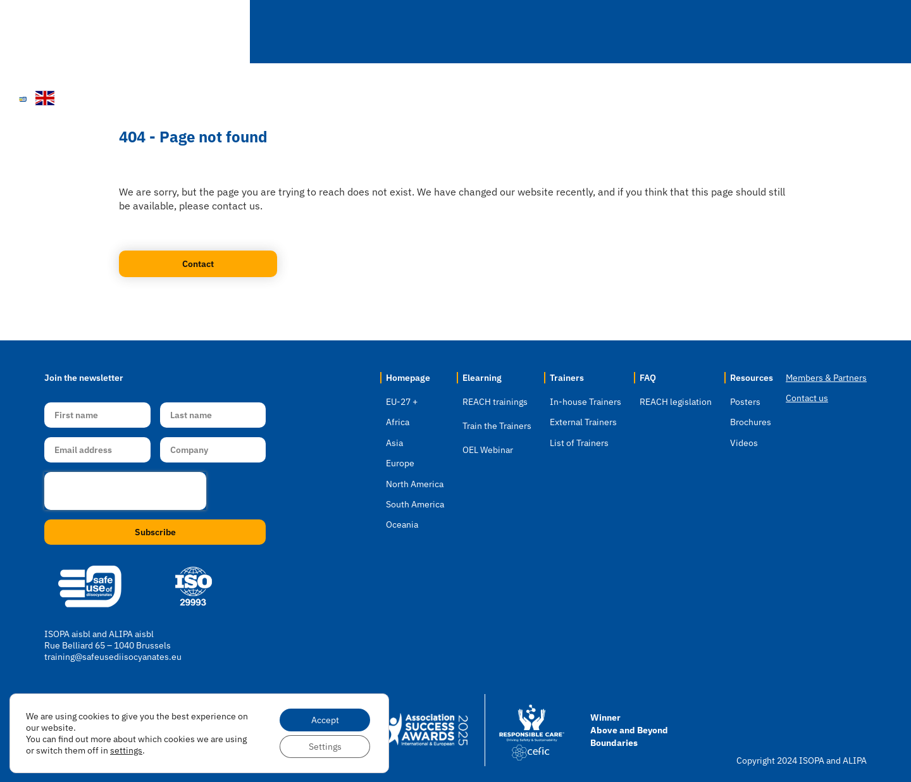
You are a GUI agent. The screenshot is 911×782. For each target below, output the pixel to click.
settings (126, 749)
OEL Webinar (487, 450)
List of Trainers (579, 443)
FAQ (680, 32)
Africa (397, 422)
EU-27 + (402, 401)
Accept (324, 719)
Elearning (523, 32)
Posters (745, 401)
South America (415, 504)
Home (367, 31)
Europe (400, 463)
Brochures (750, 422)
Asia (394, 443)
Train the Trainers (496, 425)
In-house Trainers (585, 401)
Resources (757, 32)
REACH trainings (495, 401)
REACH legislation (676, 401)
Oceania (402, 524)
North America (414, 484)
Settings (324, 746)
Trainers (608, 32)
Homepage (408, 377)
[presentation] (125, 491)
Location (437, 32)
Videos (744, 443)
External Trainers (583, 422)
